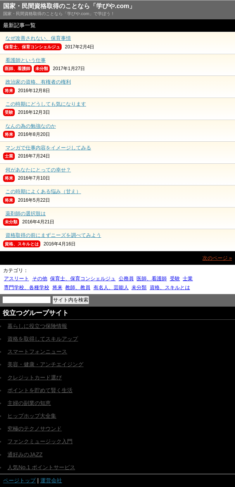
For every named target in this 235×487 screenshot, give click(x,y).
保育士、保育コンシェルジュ (83, 278)
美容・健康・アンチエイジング (45, 364)
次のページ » (217, 258)
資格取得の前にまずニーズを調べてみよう (53, 235)
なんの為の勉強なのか (30, 126)
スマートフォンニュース (37, 351)
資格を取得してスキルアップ (42, 339)
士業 (188, 278)
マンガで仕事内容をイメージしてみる (48, 148)
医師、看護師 (152, 278)
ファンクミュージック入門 (40, 441)
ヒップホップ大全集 (31, 416)
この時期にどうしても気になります (45, 104)
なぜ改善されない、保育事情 (38, 38)
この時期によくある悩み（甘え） (43, 191)
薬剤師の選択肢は (25, 213)
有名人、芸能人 (111, 287)
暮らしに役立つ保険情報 (37, 326)
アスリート (16, 278)
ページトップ (19, 480)
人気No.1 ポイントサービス (41, 467)
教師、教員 (77, 287)
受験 (175, 278)
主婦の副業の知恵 (29, 403)
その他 (39, 278)
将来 (57, 287)
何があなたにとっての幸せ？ (38, 170)
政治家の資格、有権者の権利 (38, 82)
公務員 (126, 278)
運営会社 (51, 480)
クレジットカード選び (34, 377)
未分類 (139, 287)
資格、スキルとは (170, 287)
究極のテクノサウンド (34, 428)
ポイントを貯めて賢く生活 (40, 390)
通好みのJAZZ (24, 454)
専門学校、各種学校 (26, 287)
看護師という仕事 (25, 60)
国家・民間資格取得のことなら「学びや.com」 (69, 6)
